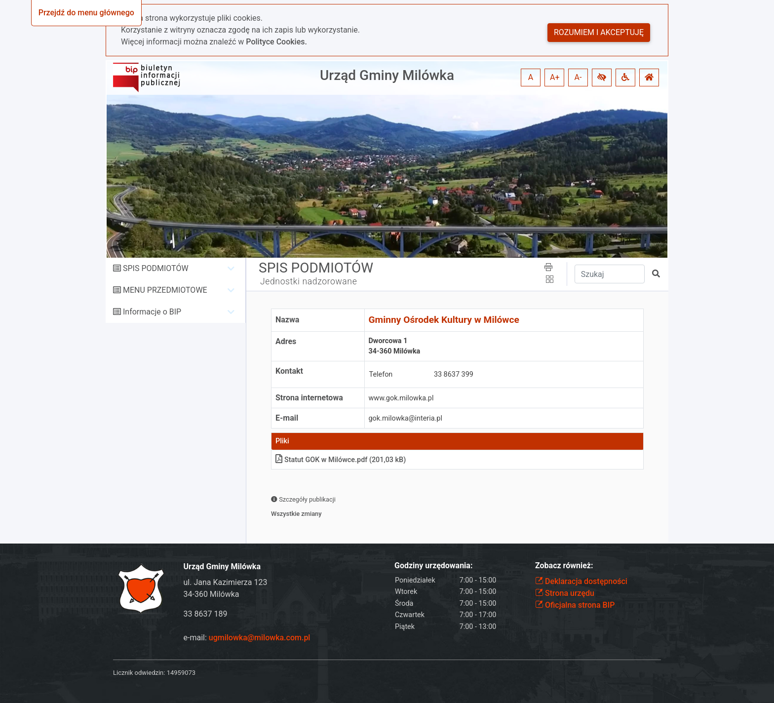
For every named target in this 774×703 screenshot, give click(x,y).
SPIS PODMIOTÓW (156, 268)
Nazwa (287, 319)
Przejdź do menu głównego (86, 12)
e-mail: (247, 637)
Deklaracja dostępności (581, 581)
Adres (285, 341)
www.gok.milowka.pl (401, 398)
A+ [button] (555, 77)
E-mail (286, 418)
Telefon (381, 374)
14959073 (181, 672)
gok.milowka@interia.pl (405, 418)
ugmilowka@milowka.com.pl (259, 637)
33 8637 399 (453, 374)
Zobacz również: (564, 565)
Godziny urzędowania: (433, 565)
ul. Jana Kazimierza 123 (226, 582)
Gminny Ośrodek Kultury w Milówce (444, 319)
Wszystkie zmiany (296, 513)
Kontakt (289, 371)
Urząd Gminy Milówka (387, 75)
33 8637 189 (206, 614)
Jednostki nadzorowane (308, 281)
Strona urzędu (564, 593)
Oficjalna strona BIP (575, 605)
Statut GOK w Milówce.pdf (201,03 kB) (340, 460)
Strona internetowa (309, 397)
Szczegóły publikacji (303, 499)
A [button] (530, 77)
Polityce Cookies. (276, 41)
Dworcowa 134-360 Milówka (395, 346)
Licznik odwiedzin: (139, 672)
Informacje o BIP (152, 311)
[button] (602, 77)
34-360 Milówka (211, 594)
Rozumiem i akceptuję (599, 32)
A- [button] (578, 77)
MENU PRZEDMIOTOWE (165, 290)
